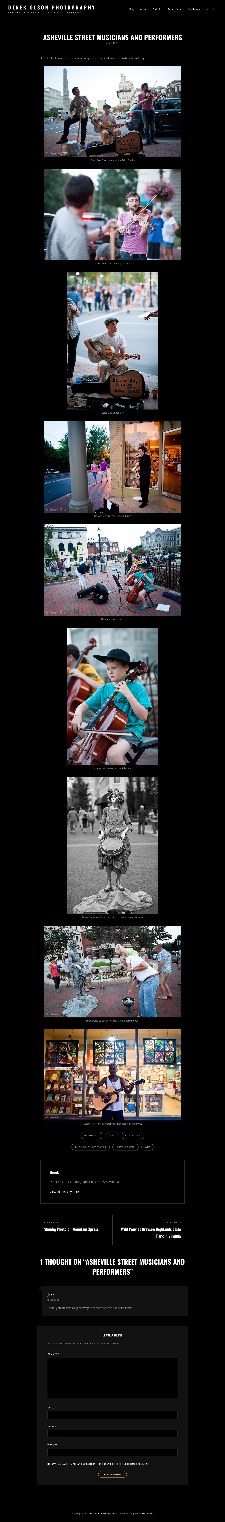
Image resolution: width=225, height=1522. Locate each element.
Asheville (94, 1135)
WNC (147, 1147)
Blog (131, 9)
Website (52, 1445)
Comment (54, 1354)
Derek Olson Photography (52, 7)
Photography (133, 1135)
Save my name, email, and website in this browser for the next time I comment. (101, 1464)
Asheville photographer (92, 1147)
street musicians (125, 1147)
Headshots (194, 9)
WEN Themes (146, 1513)
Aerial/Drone (175, 9)
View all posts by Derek (65, 1191)
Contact (210, 9)
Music (112, 1135)
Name (51, 1407)
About (143, 9)
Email (51, 1426)
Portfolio (157, 9)
